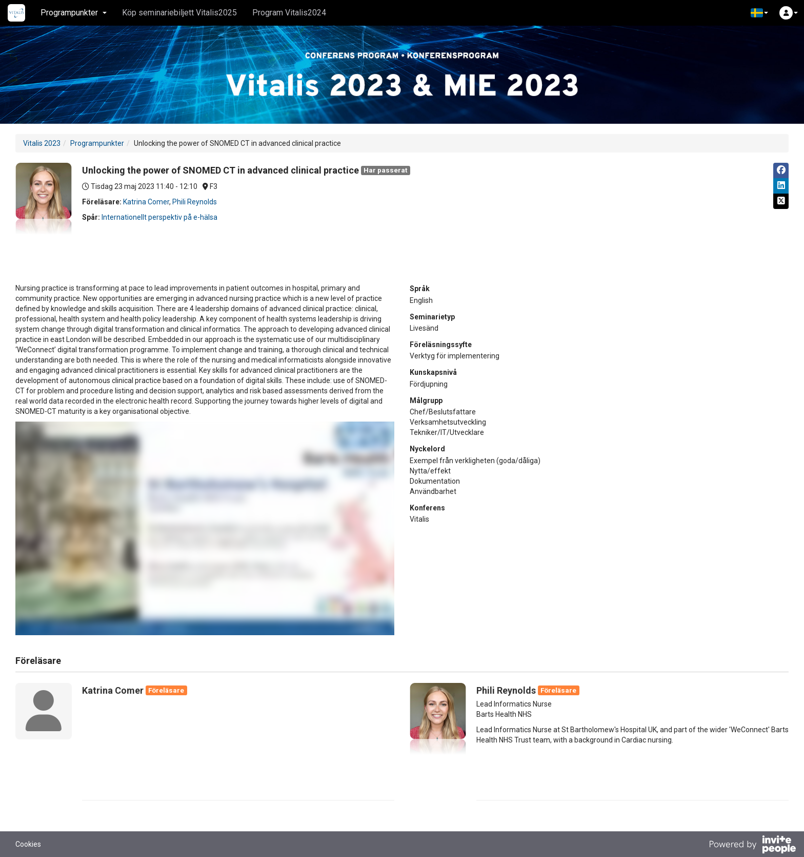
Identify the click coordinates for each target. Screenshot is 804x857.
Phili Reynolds (194, 202)
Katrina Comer (146, 202)
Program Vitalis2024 (289, 12)
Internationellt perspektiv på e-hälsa (159, 217)
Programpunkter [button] (74, 12)
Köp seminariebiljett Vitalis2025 (179, 12)
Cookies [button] (28, 844)
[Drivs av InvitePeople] (752, 845)
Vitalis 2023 (42, 143)
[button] (759, 13)
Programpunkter (97, 143)
